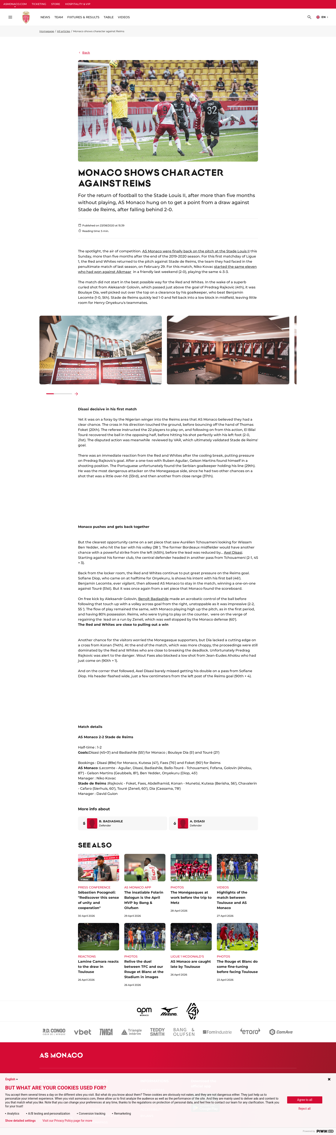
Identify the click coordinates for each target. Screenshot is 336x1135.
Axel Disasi (233, 552)
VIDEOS (124, 17)
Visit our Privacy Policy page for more (67, 1120)
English (12, 1079)
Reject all (304, 1108)
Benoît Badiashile (153, 599)
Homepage (46, 31)
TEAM (58, 17)
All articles (63, 31)
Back (84, 53)
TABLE (109, 17)
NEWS (45, 17)
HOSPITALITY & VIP (77, 4)
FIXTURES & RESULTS (83, 17)
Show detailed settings (20, 1120)
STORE (55, 4)
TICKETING (39, 4)
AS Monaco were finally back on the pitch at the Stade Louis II (196, 251)
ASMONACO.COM (15, 4)
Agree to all (304, 1100)
